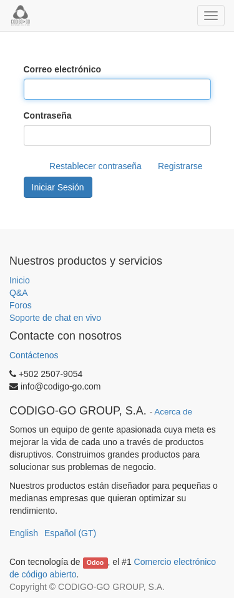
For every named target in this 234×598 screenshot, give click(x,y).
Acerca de (173, 411)
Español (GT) (70, 533)
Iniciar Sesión (58, 187)
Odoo (95, 562)
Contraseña (48, 115)
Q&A (18, 293)
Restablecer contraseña (95, 166)
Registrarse (180, 166)
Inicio (19, 280)
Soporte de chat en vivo (55, 318)
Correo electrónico (62, 69)
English (23, 533)
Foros (20, 305)
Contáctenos (34, 355)
